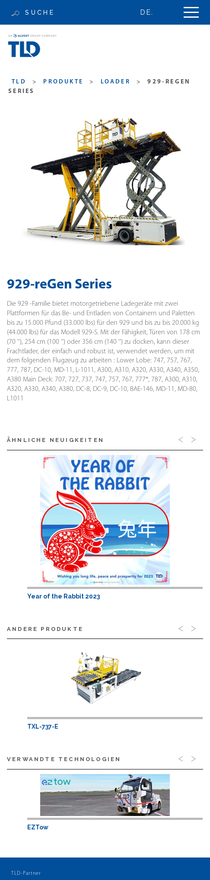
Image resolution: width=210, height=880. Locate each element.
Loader (115, 82)
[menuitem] (150, 12)
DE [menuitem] (145, 12)
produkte (63, 82)
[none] (150, 12)
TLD (19, 82)
